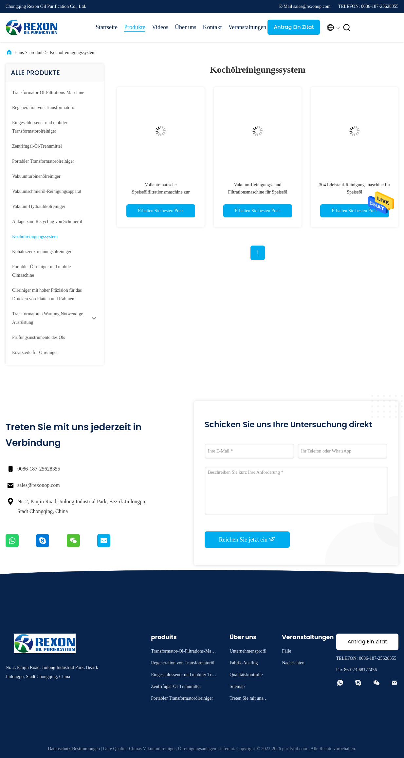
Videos (160, 27)
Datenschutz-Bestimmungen (74, 748)
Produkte (134, 27)
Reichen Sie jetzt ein (247, 539)
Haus (19, 52)
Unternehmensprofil (248, 651)
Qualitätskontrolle (246, 674)
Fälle (286, 651)
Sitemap (237, 686)
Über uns (185, 27)
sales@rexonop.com (38, 485)
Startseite (107, 27)
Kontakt (212, 27)
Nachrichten (293, 662)
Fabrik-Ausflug (244, 662)
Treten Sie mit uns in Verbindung (249, 699)
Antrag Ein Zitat (294, 27)
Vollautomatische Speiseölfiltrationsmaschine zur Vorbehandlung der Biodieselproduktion (161, 192)
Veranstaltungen (244, 27)
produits (37, 52)
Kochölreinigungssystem (72, 52)
